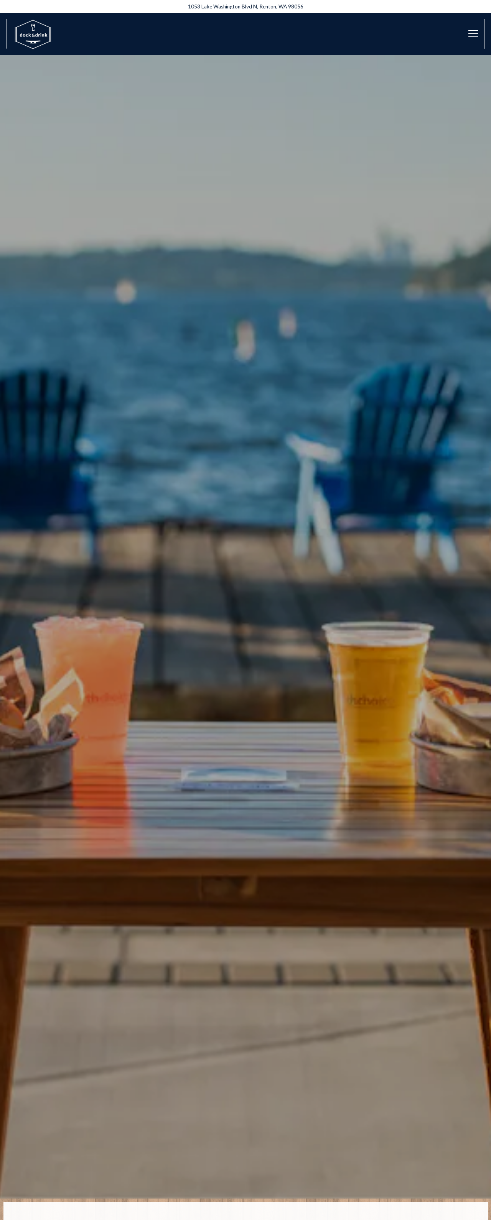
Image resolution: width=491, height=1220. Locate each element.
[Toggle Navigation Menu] (473, 34)
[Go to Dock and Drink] (245, 6)
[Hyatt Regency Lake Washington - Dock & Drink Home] (33, 33)
